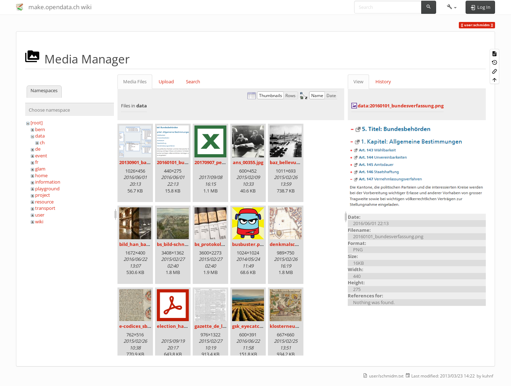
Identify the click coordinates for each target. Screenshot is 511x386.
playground (47, 188)
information (47, 182)
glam (40, 169)
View (358, 81)
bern (40, 129)
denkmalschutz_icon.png (298, 244)
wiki (39, 221)
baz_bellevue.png (289, 162)
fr (36, 162)
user (39, 215)
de (37, 149)
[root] (37, 122)
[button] (451, 7)
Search (193, 81)
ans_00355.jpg (248, 162)
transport (45, 208)
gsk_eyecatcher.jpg (254, 326)
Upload (166, 81)
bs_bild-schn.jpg (175, 244)
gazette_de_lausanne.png (223, 326)
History (383, 81)
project (42, 195)
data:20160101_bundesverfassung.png (401, 105)
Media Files (135, 81)
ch (42, 142)
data (40, 136)
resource (44, 201)
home (41, 175)
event (41, 155)
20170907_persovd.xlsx (219, 162)
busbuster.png (248, 244)
